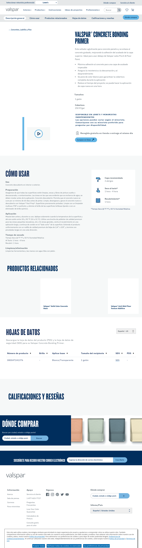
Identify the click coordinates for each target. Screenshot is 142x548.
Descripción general (15, 18)
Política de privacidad (37, 536)
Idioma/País (97, 505)
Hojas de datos (79, 18)
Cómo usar (34, 18)
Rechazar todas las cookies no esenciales (64, 546)
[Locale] (126, 331)
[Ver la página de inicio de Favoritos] (126, 10)
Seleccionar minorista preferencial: (20, 2)
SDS (119, 353)
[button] (88, 94)
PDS (130, 353)
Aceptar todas (38, 546)
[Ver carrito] (132, 10)
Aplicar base (60, 353)
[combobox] (110, 10)
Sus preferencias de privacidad (96, 546)
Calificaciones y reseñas (103, 18)
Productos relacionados (56, 18)
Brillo (43, 353)
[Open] (77, 133)
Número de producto (19, 353)
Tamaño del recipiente (94, 353)
